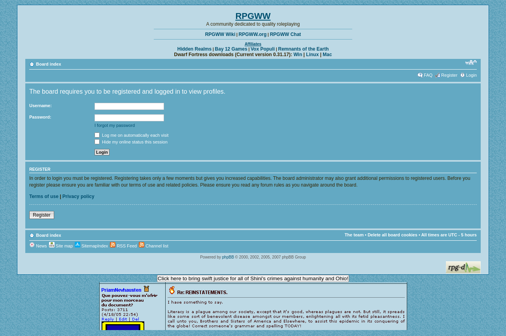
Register (449, 75)
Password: (40, 117)
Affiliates (253, 44)
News (38, 246)
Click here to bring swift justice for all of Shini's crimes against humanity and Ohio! (253, 278)
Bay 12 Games (231, 49)
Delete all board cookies (392, 234)
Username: (40, 105)
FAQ (428, 75)
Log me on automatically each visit (131, 135)
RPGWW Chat (285, 34)
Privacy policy (78, 196)
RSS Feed (123, 246)
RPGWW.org (253, 34)
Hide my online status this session (131, 142)
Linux (312, 54)
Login (471, 75)
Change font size (471, 62)
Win (297, 54)
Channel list (153, 246)
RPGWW (252, 16)
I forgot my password (114, 125)
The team (354, 234)
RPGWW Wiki (220, 34)
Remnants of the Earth (303, 49)
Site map (61, 246)
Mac (327, 54)
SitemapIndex (91, 246)
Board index (48, 64)
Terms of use (44, 196)
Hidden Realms (194, 49)
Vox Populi (263, 49)
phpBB (228, 257)
